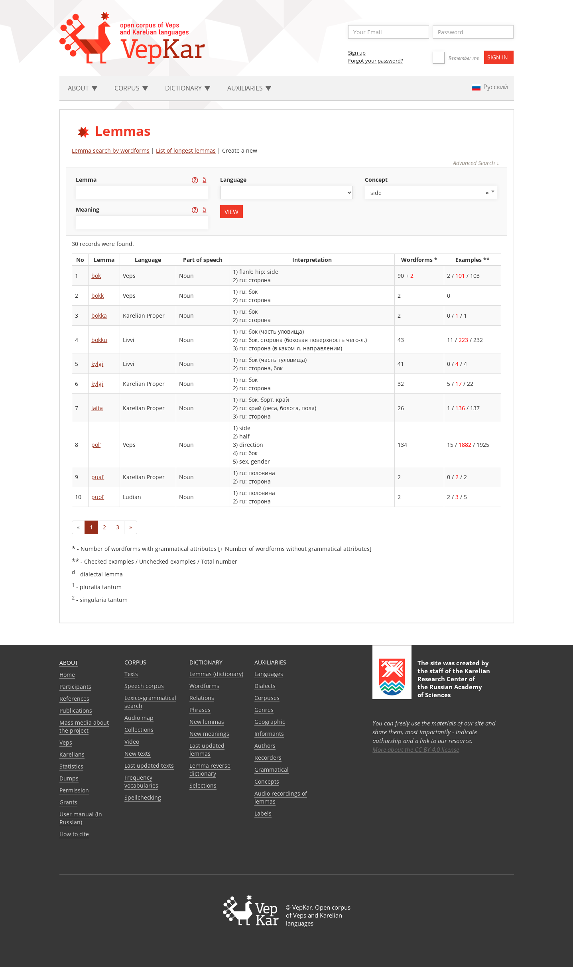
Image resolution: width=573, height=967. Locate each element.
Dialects (265, 686)
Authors (265, 745)
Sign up (357, 52)
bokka (99, 315)
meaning (88, 209)
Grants (68, 802)
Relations (201, 698)
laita (97, 408)
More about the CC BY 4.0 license (415, 749)
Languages (268, 674)
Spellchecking (142, 797)
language (233, 179)
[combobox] (431, 192)
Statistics (71, 766)
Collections (139, 729)
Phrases (200, 709)
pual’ (97, 477)
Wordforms (204, 686)
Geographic (269, 721)
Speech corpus (144, 686)
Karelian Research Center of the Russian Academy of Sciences (453, 683)
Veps (65, 742)
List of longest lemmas (186, 150)
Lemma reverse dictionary (209, 769)
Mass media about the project (84, 726)
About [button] (83, 88)
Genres (264, 709)
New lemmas (206, 721)
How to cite (74, 834)
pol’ (95, 444)
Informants (269, 733)
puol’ (97, 497)
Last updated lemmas (206, 749)
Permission (74, 790)
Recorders (268, 757)
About (68, 662)
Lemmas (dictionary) (216, 674)
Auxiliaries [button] (249, 88)
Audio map (139, 717)
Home (67, 674)
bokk (97, 295)
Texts (131, 674)
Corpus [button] (131, 88)
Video (131, 741)
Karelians (72, 754)
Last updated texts (149, 765)
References (74, 698)
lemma (87, 179)
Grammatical (271, 769)
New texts (137, 753)
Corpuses (267, 698)
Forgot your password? (375, 60)
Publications (75, 710)
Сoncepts (266, 781)
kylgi (97, 364)
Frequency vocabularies (141, 781)
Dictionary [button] (188, 88)
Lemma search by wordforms (111, 150)
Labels (263, 813)
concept (376, 179)
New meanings (209, 733)
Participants (75, 686)
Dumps (69, 778)
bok (96, 275)
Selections (203, 785)
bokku (99, 340)
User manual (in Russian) (80, 818)
